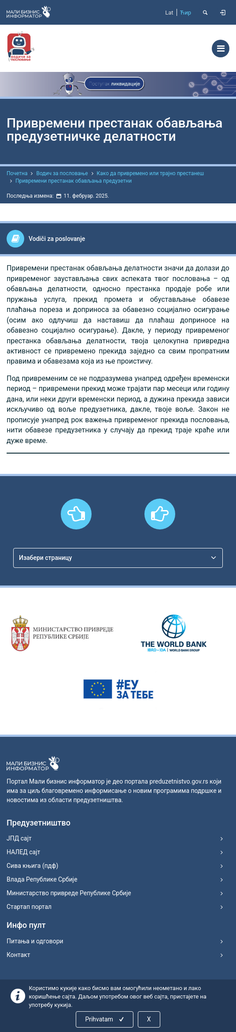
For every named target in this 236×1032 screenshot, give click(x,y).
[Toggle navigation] (220, 48)
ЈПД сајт (19, 838)
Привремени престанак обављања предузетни (73, 181)
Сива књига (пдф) (32, 865)
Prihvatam (105, 1019)
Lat (169, 12)
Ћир (185, 12)
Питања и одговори (35, 941)
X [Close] (149, 1019)
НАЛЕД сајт (23, 852)
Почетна (17, 173)
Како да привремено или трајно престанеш (150, 173)
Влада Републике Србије (42, 879)
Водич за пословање (62, 173)
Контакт (18, 954)
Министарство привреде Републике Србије (69, 893)
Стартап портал (29, 906)
